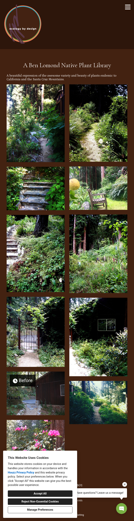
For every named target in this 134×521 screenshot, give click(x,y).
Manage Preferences (40, 509)
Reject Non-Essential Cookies (40, 501)
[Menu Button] (128, 7)
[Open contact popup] (121, 508)
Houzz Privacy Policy (21, 472)
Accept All (40, 493)
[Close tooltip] (124, 484)
